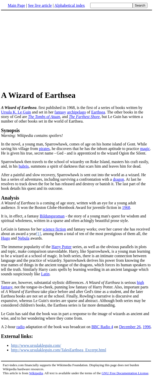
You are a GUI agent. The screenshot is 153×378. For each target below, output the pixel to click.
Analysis (10, 198)
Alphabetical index (69, 5)
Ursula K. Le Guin (16, 112)
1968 (126, 207)
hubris (24, 166)
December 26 (130, 327)
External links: (17, 336)
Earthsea (98, 112)
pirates (44, 148)
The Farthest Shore (84, 117)
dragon (118, 179)
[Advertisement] (43, 50)
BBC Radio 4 (102, 327)
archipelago (76, 112)
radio (20, 327)
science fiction (54, 229)
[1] (38, 234)
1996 (147, 327)
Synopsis (10, 130)
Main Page (16, 5)
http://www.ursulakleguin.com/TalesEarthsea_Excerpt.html (58, 350)
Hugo (5, 238)
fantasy (60, 112)
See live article (40, 5)
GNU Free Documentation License (124, 373)
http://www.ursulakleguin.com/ (36, 345)
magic (145, 148)
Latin (45, 274)
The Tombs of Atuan (44, 117)
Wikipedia (36, 373)
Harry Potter (62, 247)
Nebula (23, 238)
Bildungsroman (52, 216)
